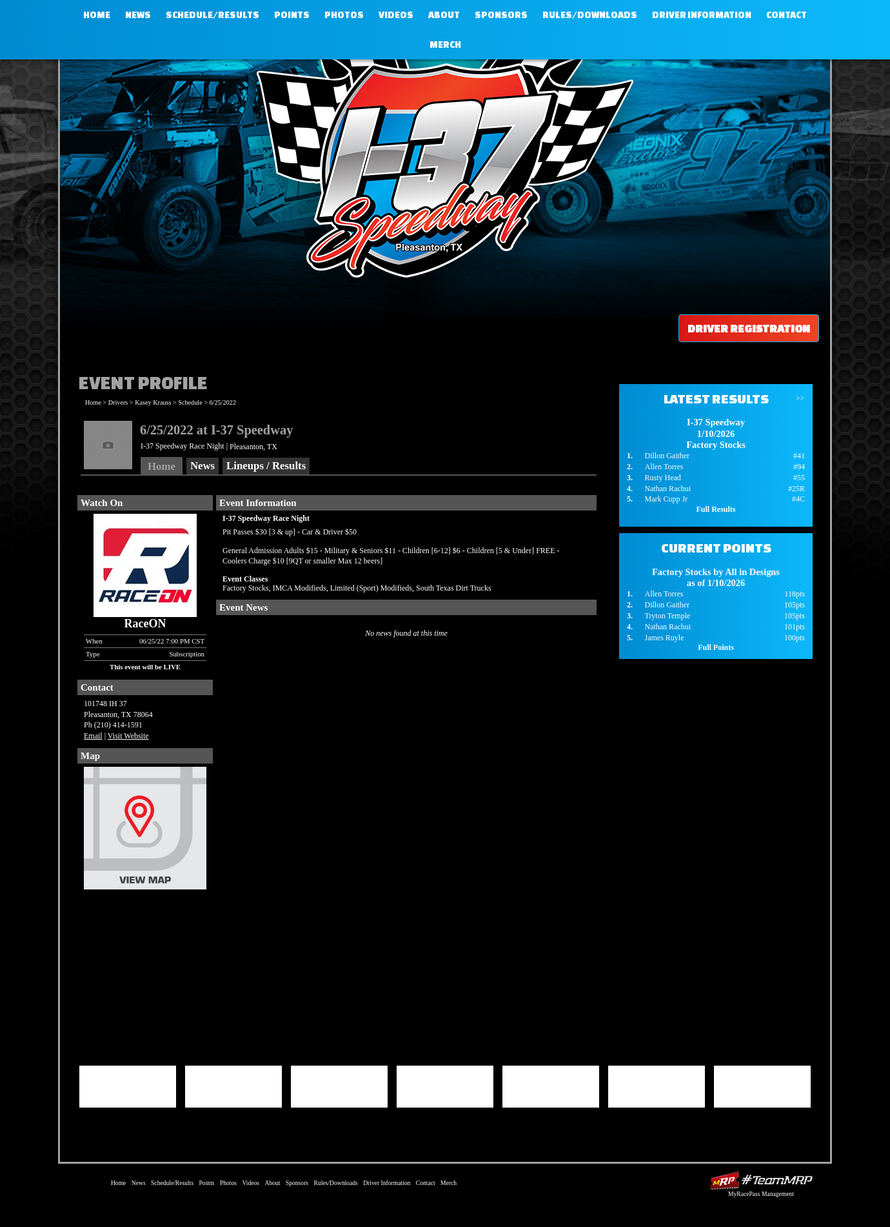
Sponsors (501, 15)
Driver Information (701, 15)
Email (93, 735)
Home (96, 15)
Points (292, 15)
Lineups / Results (266, 466)
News (138, 15)
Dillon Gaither (666, 455)
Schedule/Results (212, 15)
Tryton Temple (667, 615)
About (444, 15)
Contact (786, 15)
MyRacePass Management (761, 1193)
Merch (445, 44)
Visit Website (128, 735)
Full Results (715, 509)
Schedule (190, 402)
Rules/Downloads (589, 15)
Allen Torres (663, 466)
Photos (344, 15)
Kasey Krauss (153, 402)
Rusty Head (662, 477)
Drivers (118, 402)
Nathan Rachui (667, 488)
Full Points (716, 647)
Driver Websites (761, 1180)
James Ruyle (664, 637)
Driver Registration (748, 328)
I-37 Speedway (442, 165)
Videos (396, 15)
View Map (145, 831)
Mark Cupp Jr (665, 498)
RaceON (145, 623)
